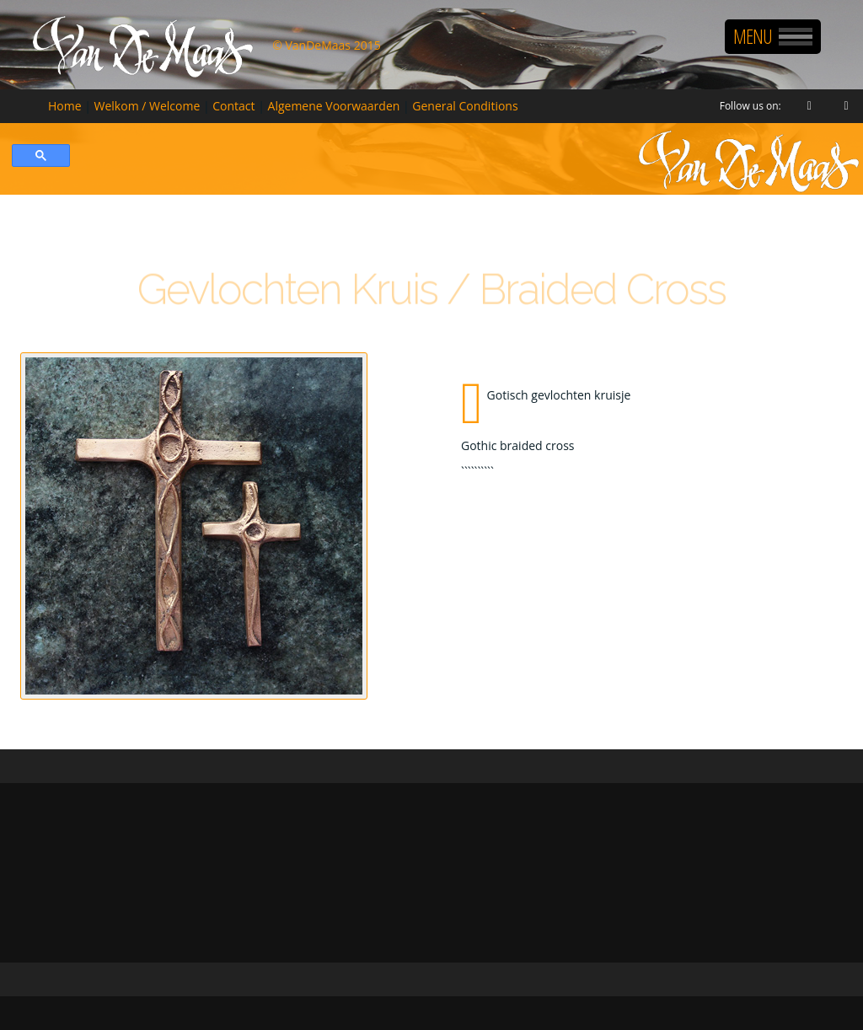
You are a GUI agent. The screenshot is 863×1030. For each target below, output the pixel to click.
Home (65, 106)
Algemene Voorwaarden (334, 106)
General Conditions (464, 106)
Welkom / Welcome (147, 106)
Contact (233, 106)
